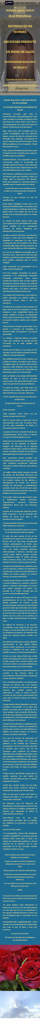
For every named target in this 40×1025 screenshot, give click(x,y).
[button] (2, 3)
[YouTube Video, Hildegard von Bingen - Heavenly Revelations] (20, 1005)
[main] (20, 48)
